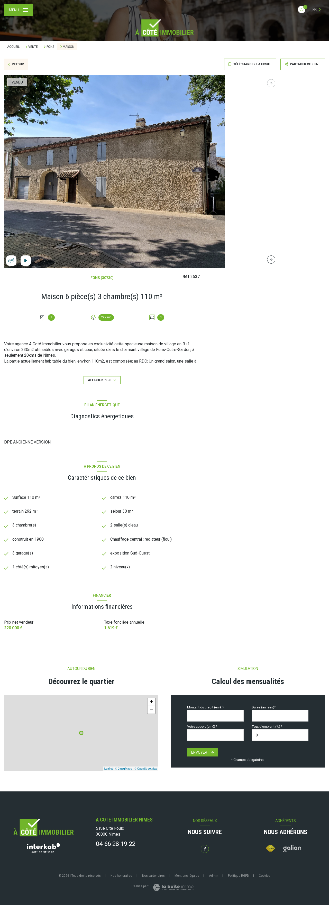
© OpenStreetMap (145, 768)
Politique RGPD (238, 876)
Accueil (13, 47)
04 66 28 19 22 (115, 843)
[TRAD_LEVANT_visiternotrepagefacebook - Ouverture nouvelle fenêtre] (205, 849)
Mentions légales (187, 876)
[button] (271, 259)
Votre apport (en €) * (202, 726)
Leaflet (108, 768)
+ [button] (151, 702)
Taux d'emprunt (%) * (267, 726)
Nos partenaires (153, 876)
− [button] (151, 710)
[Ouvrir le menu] (18, 10)
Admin (213, 876)
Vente (33, 46)
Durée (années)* (264, 707)
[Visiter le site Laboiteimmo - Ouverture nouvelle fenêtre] (173, 887)
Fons (50, 46)
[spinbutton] (280, 735)
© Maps (123, 768)
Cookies (264, 876)
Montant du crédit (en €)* (205, 707)
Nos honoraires (121, 876)
